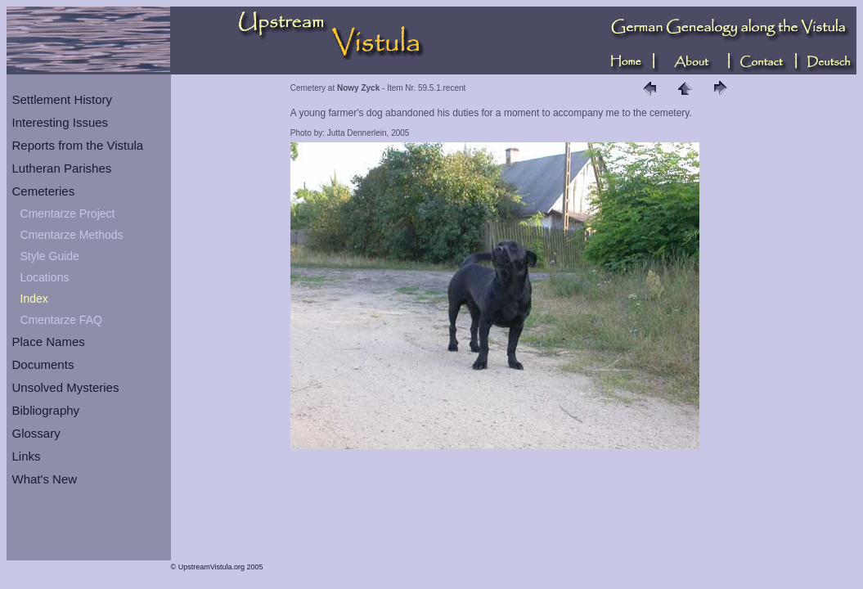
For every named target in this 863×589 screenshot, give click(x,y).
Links (26, 456)
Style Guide (49, 256)
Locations (45, 277)
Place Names (48, 341)
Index (34, 298)
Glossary (36, 433)
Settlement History (62, 99)
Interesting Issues (60, 122)
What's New (45, 479)
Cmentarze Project (67, 213)
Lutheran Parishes (62, 168)
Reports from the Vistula (78, 145)
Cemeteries (43, 191)
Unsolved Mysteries (65, 387)
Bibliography (46, 410)
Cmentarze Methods (72, 234)
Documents (43, 364)
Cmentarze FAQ (61, 319)
